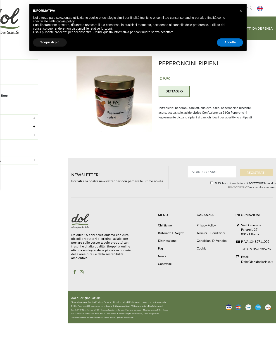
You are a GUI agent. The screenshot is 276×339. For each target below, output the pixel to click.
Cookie (202, 248)
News (6, 80)
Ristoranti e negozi (15, 55)
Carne (35, 135)
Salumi (35, 127)
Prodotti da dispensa (35, 160)
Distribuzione (11, 64)
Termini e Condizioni (211, 233)
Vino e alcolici (12, 169)
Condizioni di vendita (212, 240)
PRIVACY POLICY (238, 187)
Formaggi (35, 118)
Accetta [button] (230, 42)
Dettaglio (174, 91)
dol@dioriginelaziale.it (257, 261)
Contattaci (9, 89)
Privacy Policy (206, 225)
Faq (4, 72)
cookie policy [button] (65, 21)
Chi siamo (165, 225)
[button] (240, 10)
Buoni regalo (11, 102)
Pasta (6, 144)
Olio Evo (8, 152)
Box (5, 110)
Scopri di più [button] (49, 42)
